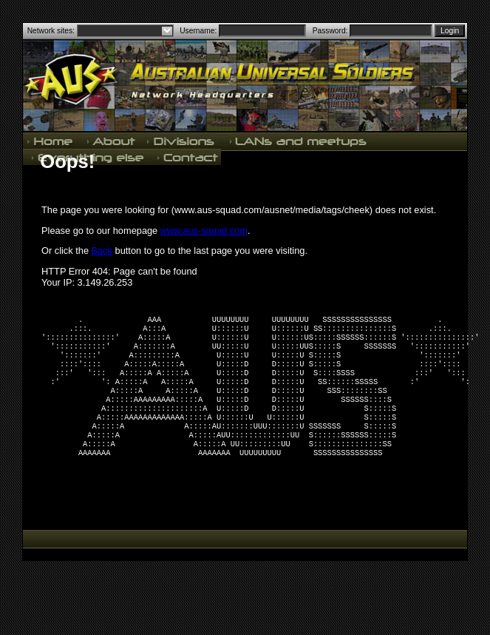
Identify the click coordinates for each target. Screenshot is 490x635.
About (111, 140)
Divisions (181, 140)
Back (102, 250)
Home (52, 140)
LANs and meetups (298, 140)
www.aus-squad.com (204, 230)
